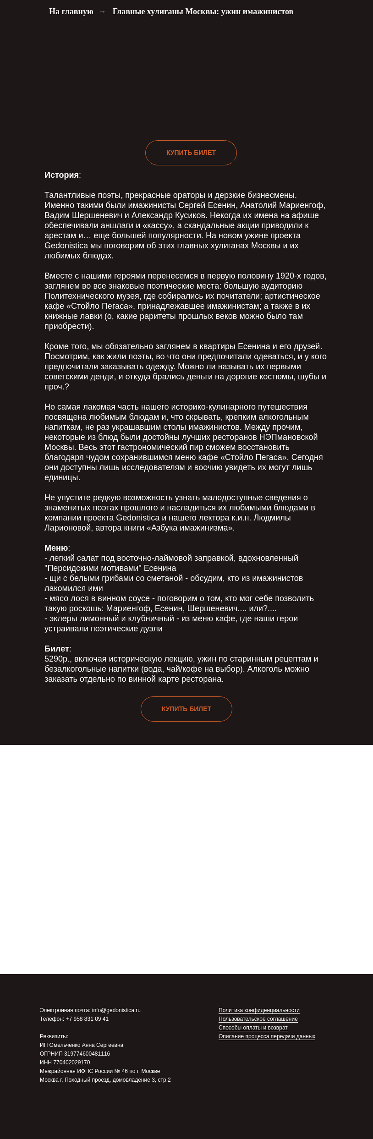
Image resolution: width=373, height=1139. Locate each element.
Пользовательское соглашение (258, 1019)
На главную (71, 11)
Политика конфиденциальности (259, 1010)
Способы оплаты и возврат (253, 1027)
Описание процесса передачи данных (267, 1036)
